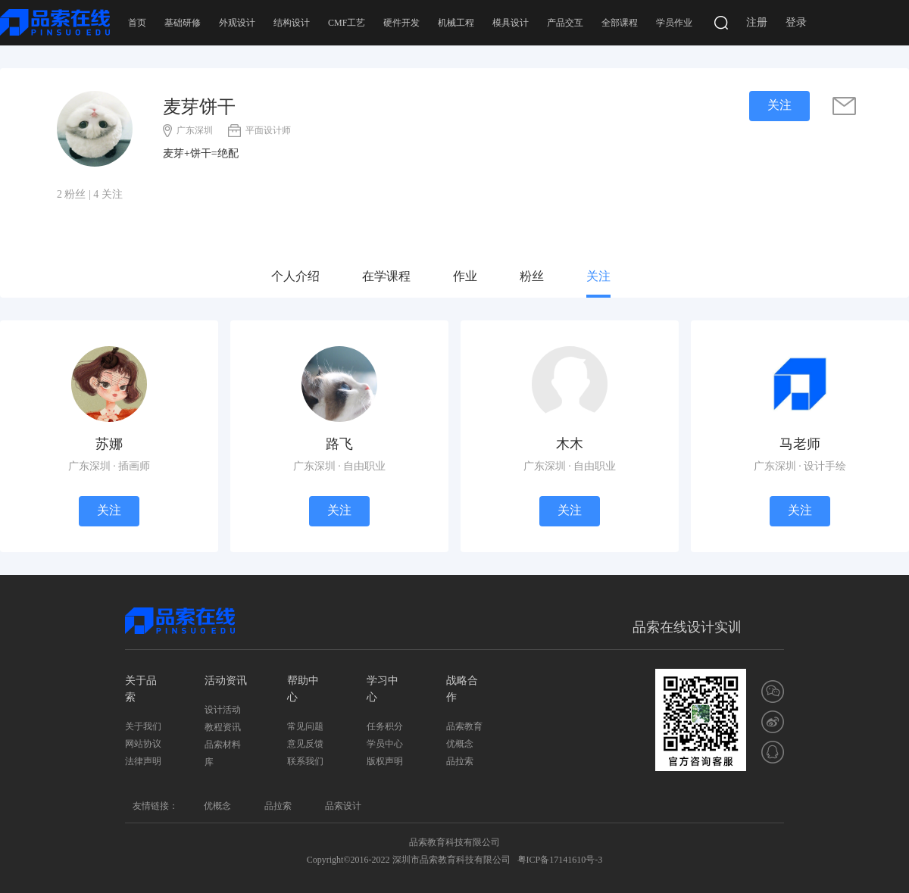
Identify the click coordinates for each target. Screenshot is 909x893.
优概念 (459, 743)
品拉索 (459, 761)
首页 (137, 22)
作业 (465, 276)
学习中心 (382, 689)
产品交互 (565, 22)
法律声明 (143, 761)
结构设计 (291, 22)
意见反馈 (305, 743)
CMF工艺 (346, 22)
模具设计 (510, 22)
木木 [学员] (569, 443)
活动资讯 (226, 680)
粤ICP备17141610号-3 (560, 859)
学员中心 (385, 743)
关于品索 (141, 689)
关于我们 (143, 726)
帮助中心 (303, 689)
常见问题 (305, 726)
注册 (756, 22)
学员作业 (674, 22)
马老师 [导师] (799, 443)
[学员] (109, 382)
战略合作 (462, 689)
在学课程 (386, 276)
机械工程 (456, 22)
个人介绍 (295, 276)
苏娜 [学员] (109, 443)
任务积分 (385, 726)
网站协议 (143, 743)
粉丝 (532, 276)
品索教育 (464, 726)
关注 (598, 276)
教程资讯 (223, 727)
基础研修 (182, 22)
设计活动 (223, 709)
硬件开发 (401, 22)
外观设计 (237, 22)
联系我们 (305, 761)
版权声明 (385, 761)
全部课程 (619, 22)
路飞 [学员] (339, 443)
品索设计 (343, 806)
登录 (796, 22)
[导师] (800, 382)
